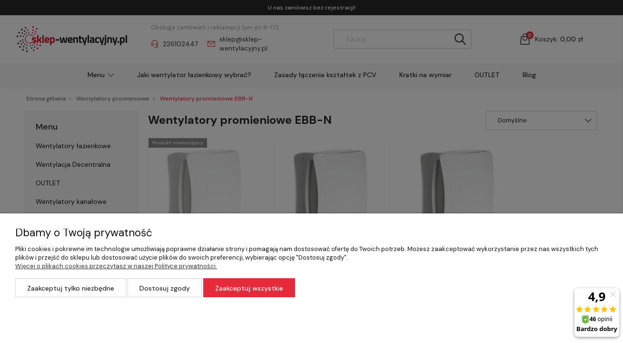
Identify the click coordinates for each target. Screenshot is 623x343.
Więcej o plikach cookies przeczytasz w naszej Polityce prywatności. (116, 266)
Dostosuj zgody (164, 288)
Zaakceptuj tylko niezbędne (70, 288)
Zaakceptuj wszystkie (249, 288)
